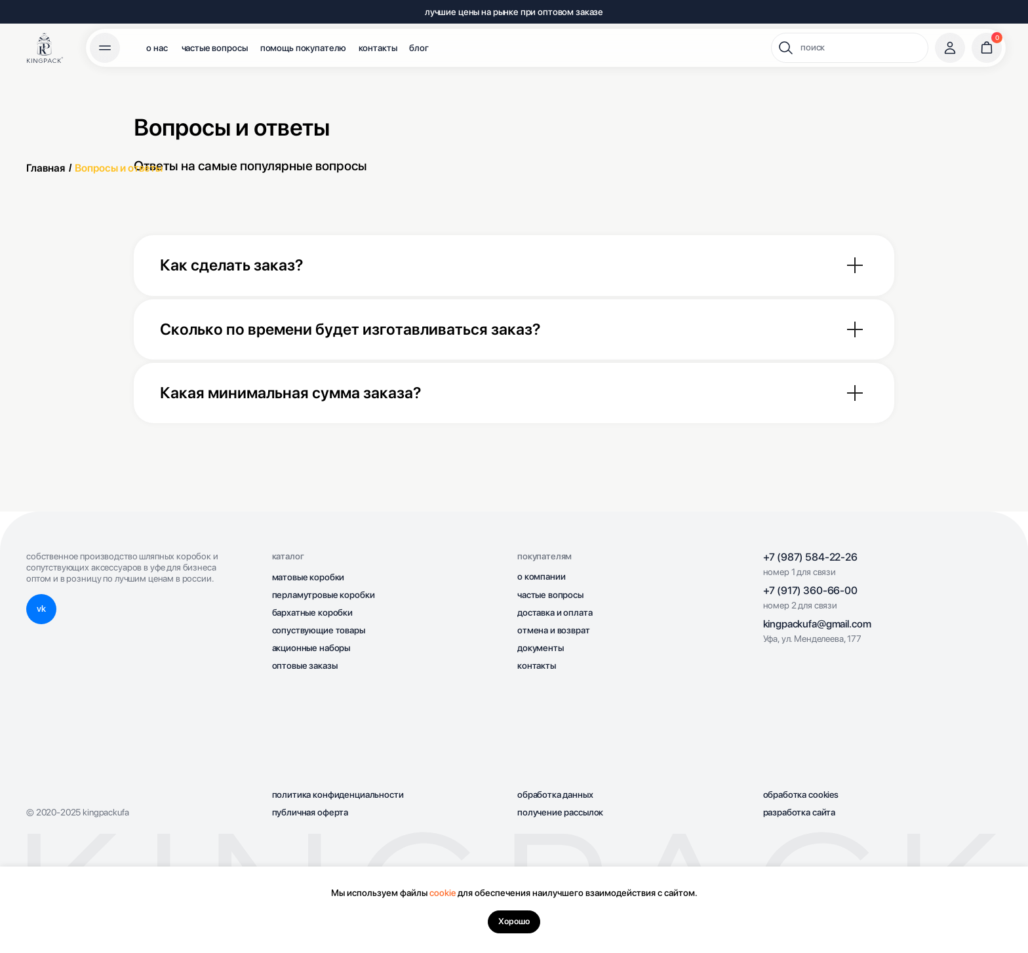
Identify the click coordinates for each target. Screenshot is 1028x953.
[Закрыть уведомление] (1018, 876)
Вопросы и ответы (119, 168)
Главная (45, 168)
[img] (45, 48)
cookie (442, 893)
